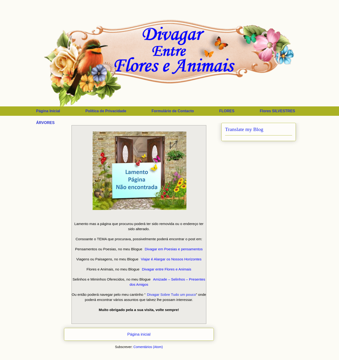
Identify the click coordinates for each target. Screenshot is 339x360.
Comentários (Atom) (148, 347)
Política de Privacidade (105, 111)
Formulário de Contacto (173, 111)
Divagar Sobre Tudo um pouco (171, 294)
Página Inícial (48, 111)
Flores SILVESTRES (277, 111)
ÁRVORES (45, 123)
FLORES (226, 111)
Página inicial (139, 334)
